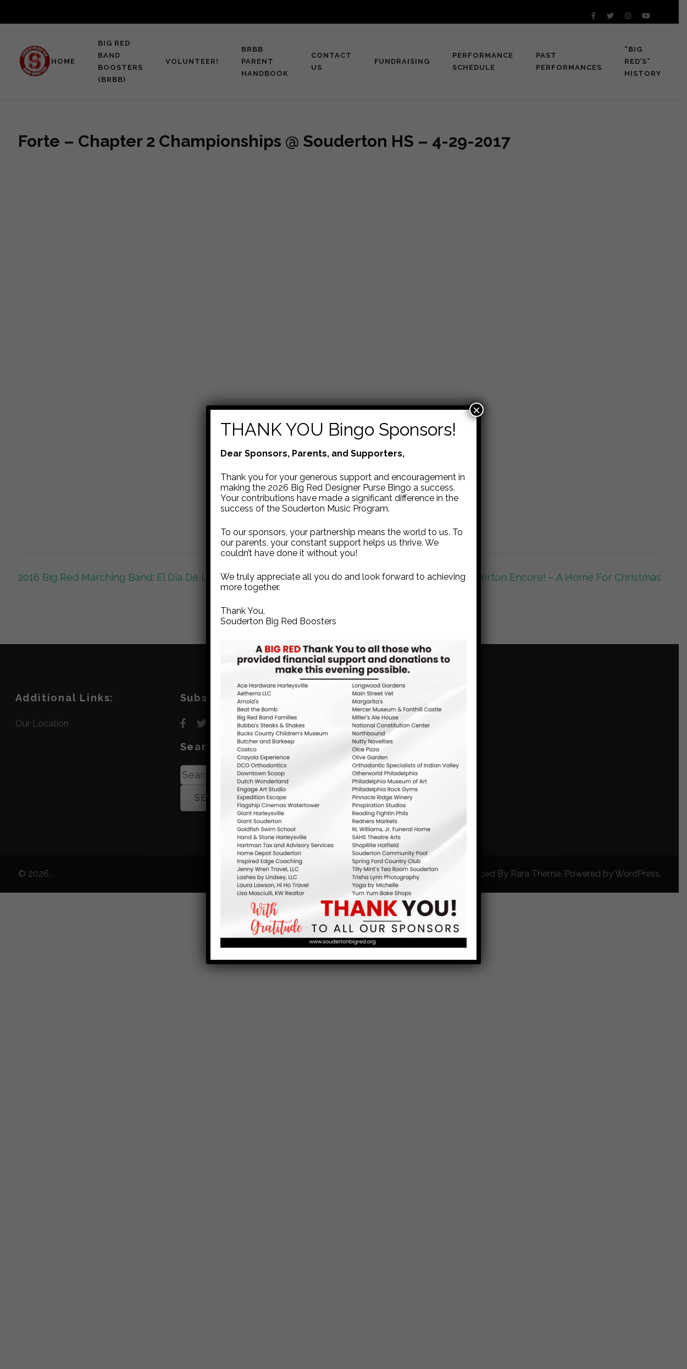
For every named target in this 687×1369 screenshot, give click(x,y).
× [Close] (476, 410)
